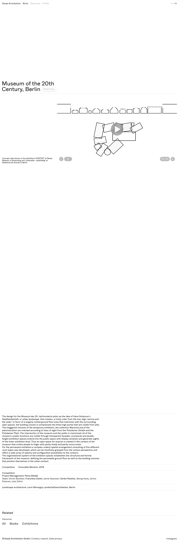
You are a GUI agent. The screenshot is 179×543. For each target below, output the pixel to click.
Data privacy (55, 538)
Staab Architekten (11, 3)
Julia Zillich (17, 481)
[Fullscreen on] (61, 159)
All (4, 523)
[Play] (68, 159)
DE (172, 3)
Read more (49, 89)
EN (175, 3)
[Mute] (173, 159)
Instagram (171, 538)
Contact (35, 538)
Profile (45, 3)
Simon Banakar (16, 478)
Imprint (44, 538)
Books (14, 523)
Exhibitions (30, 523)
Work (25, 3)
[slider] (115, 159)
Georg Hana (82, 478)
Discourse (35, 3)
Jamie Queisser (51, 478)
